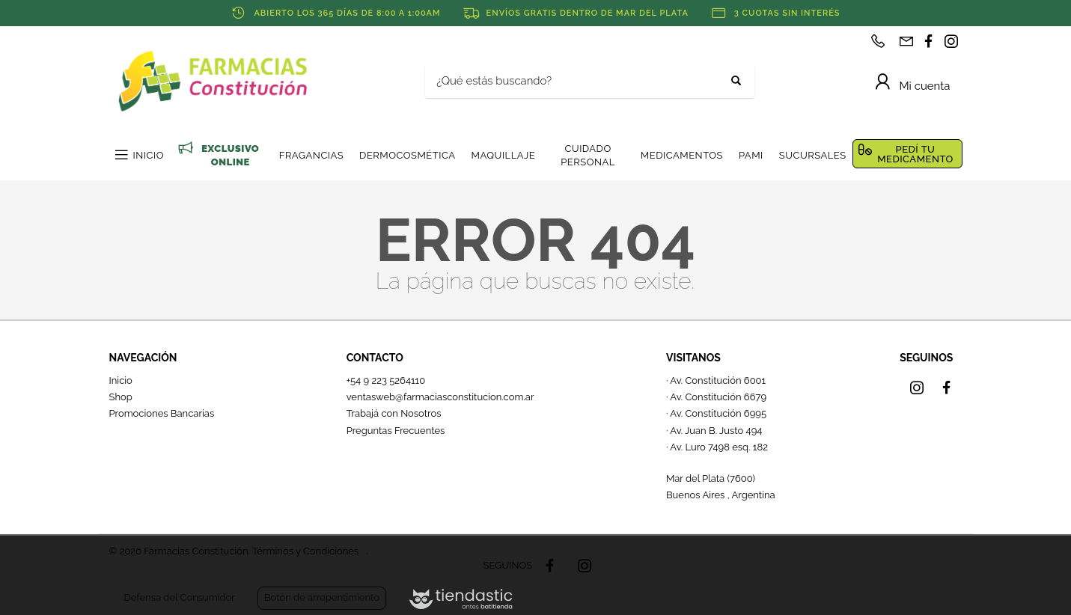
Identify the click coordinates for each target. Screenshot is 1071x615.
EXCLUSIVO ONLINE (230, 155)
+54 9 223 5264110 (386, 380)
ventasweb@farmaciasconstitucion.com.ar (440, 397)
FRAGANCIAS (311, 155)
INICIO (148, 155)
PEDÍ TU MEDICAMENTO (915, 154)
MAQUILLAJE (503, 155)
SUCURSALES (812, 155)
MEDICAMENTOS (682, 155)
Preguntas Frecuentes (396, 430)
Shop (120, 397)
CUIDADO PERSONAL (588, 155)
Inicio (120, 380)
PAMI (751, 155)
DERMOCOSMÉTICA (407, 155)
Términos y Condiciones (305, 551)
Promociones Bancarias (162, 413)
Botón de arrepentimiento (321, 597)
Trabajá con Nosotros (394, 413)
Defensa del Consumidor (179, 597)
